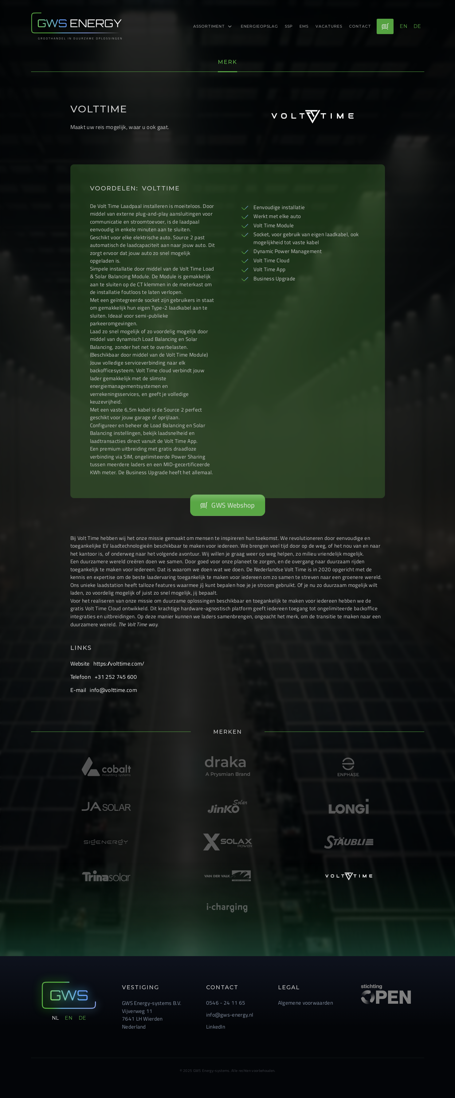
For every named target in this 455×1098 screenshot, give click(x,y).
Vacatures (329, 26)
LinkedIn (216, 1027)
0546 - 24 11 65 (225, 1003)
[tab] (227, 62)
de (417, 26)
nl (55, 1018)
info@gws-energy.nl (229, 1015)
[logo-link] (77, 26)
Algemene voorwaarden (305, 1003)
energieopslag (259, 26)
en (403, 26)
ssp (289, 26)
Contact (360, 26)
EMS (304, 26)
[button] (212, 26)
